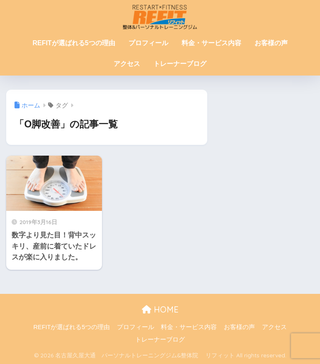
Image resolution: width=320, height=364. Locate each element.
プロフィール (148, 42)
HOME (160, 309)
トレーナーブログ (179, 63)
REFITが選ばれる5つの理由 (73, 42)
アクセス (127, 63)
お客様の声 (271, 42)
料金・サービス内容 (211, 42)
